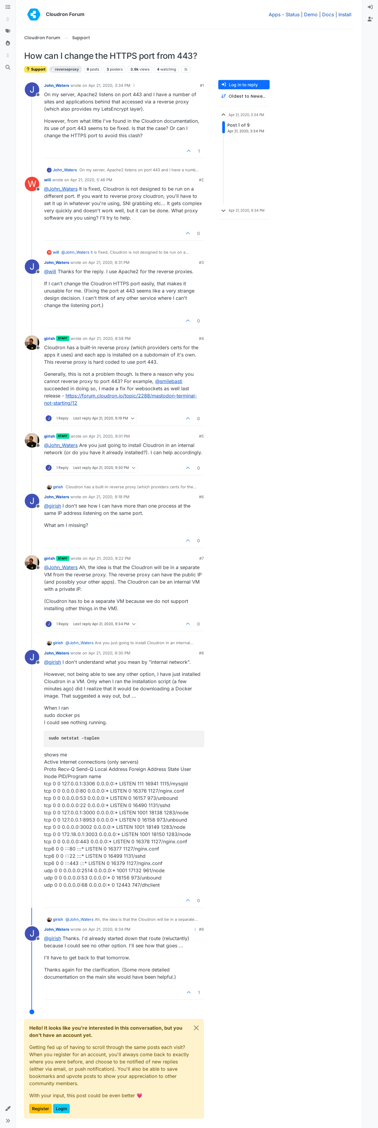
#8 (201, 653)
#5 (201, 436)
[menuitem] (370, 7)
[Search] (7, 67)
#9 (201, 929)
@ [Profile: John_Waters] (61, 189)
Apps (274, 14)
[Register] (370, 19)
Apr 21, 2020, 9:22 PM (110, 558)
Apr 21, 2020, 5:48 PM (91, 179)
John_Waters (56, 85)
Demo (311, 14)
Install (344, 14)
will (47, 179)
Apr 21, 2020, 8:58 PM (110, 338)
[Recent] (7, 19)
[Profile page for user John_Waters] (32, 89)
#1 (202, 85)
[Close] (196, 1027)
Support (35, 69)
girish (49, 338)
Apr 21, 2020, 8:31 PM (109, 262)
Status (293, 14)
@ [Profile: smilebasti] (168, 381)
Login (61, 1108)
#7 (201, 558)
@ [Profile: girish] (52, 506)
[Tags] (7, 31)
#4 (201, 338)
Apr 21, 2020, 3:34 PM (109, 85)
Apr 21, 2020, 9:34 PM (109, 929)
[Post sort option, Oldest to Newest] (244, 96)
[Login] (370, 7)
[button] (7, 1109)
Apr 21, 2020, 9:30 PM (109, 653)
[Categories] (7, 7)
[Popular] (7, 43)
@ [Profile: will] (50, 271)
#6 (201, 496)
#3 (201, 262)
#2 (201, 179)
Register (40, 1108)
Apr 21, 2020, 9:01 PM (109, 436)
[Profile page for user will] (32, 184)
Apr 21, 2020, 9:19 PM (109, 496)
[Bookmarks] (7, 55)
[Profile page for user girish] (32, 342)
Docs (328, 14)
